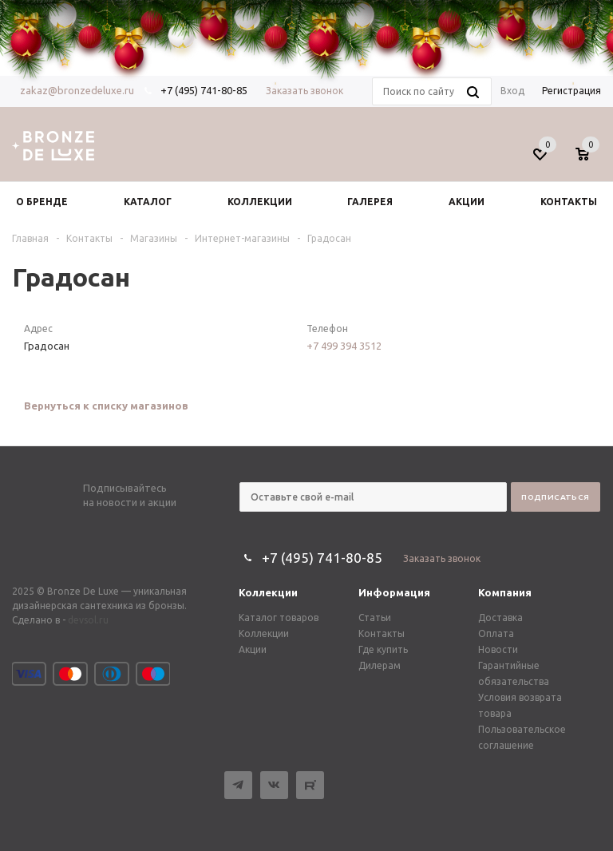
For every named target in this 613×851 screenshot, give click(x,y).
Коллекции (268, 592)
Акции (253, 649)
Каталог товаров (278, 617)
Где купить (383, 649)
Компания (505, 592)
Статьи (374, 617)
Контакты (381, 633)
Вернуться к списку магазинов (106, 405)
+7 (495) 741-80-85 (322, 557)
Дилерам (379, 665)
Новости (498, 649)
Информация (394, 592)
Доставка (500, 617)
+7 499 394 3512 (344, 345)
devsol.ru (88, 620)
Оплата (496, 633)
